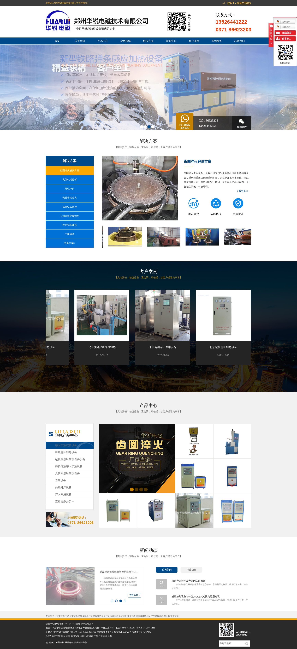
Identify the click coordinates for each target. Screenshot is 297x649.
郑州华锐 (60, 642)
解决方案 (148, 40)
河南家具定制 (75, 616)
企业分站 (50, 623)
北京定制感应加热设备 (224, 347)
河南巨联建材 (116, 616)
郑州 (73, 636)
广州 (96, 636)
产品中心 (103, 40)
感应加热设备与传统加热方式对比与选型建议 (196, 596)
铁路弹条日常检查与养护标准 (115, 571)
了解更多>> (242, 191)
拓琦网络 (147, 632)
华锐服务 (217, 40)
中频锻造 (69, 234)
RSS (67, 623)
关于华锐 (80, 40)
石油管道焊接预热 (69, 216)
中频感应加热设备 (66, 452)
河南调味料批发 (143, 616)
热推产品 (50, 636)
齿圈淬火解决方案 (69, 170)
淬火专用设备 (63, 494)
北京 (87, 636)
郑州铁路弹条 (80, 642)
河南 (68, 636)
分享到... (286, 38)
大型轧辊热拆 (69, 179)
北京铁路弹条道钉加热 (103, 347)
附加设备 (60, 480)
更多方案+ (69, 243)
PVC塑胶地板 (157, 616)
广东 (100, 636)
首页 (57, 40)
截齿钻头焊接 (69, 207)
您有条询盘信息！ (84, 623)
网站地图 (59, 623)
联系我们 (239, 40)
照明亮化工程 (129, 616)
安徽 (77, 636)
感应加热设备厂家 (101, 616)
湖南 (91, 636)
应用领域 (125, 40)
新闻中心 (171, 40)
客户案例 (194, 40)
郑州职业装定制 (171, 616)
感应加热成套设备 (66, 445)
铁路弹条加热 (69, 225)
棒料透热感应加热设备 (68, 466)
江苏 (105, 636)
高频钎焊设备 (63, 487)
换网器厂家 (87, 616)
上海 (110, 636)
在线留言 (287, 32)
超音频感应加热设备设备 (70, 459)
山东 (82, 636)
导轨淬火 (69, 188)
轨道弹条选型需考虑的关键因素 (188, 581)
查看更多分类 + (64, 501)
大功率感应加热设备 (67, 473)
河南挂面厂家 (62, 616)
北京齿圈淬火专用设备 (164, 347)
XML (72, 623)
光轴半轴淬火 (69, 197)
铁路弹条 (69, 642)
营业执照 (101, 632)
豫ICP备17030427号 (122, 632)
